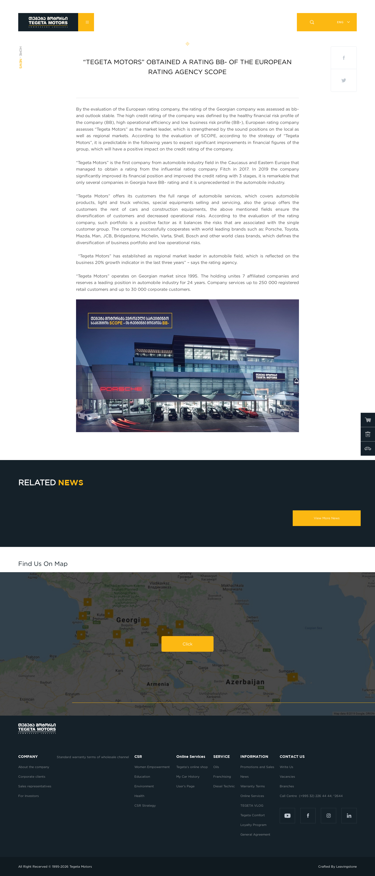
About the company (33, 767)
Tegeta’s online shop (192, 767)
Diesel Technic (224, 786)
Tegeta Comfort (252, 815)
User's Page (185, 786)
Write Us (286, 767)
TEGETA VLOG (251, 805)
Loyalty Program (253, 824)
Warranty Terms (252, 786)
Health (139, 796)
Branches (287, 786)
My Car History (187, 776)
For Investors (28, 796)
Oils (216, 767)
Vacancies (287, 776)
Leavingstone (346, 866)
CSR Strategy (145, 805)
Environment (144, 786)
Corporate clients (32, 776)
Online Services (252, 796)
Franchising (222, 776)
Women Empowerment (152, 767)
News (244, 776)
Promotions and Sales (257, 767)
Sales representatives (34, 786)
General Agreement (255, 834)
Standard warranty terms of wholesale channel (93, 757)
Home (20, 51)
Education (142, 776)
